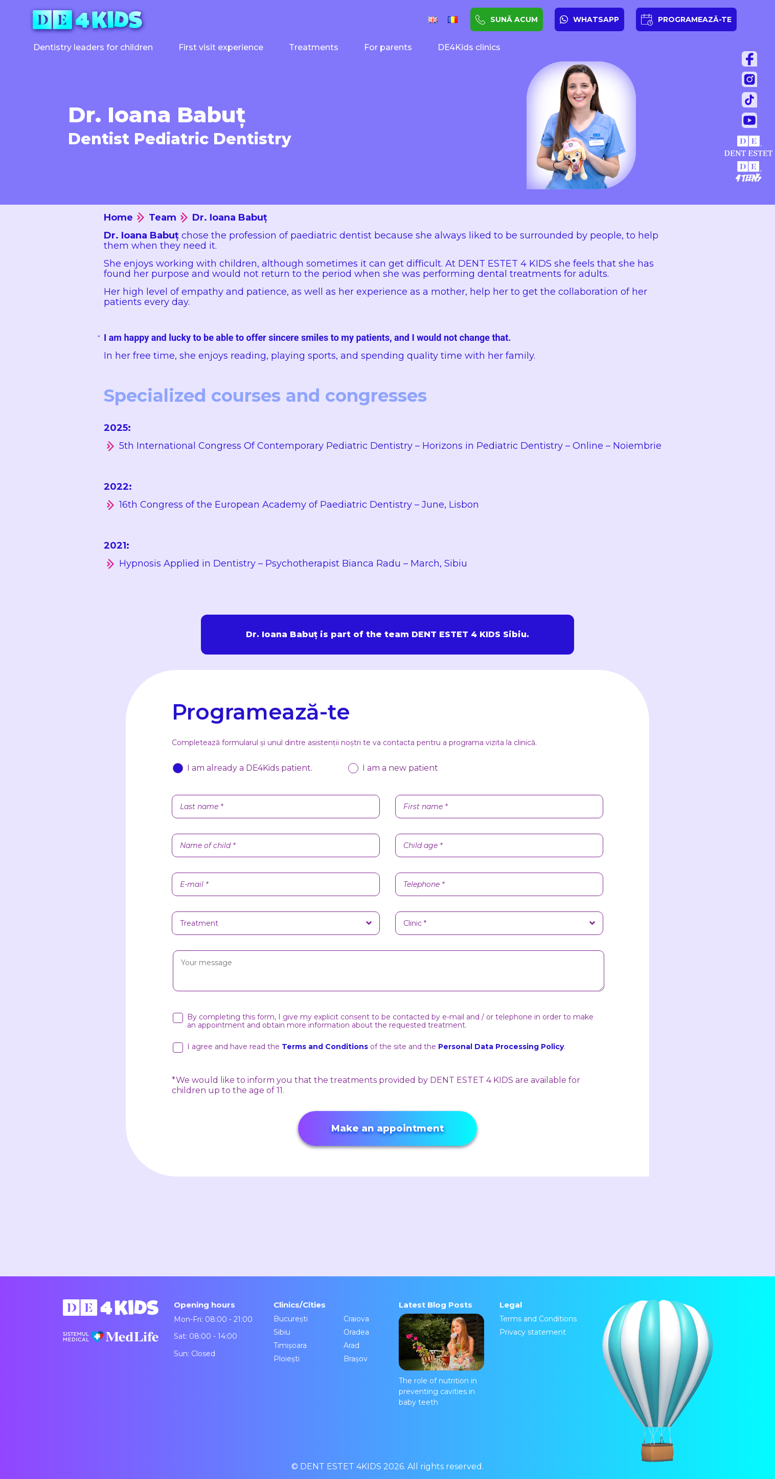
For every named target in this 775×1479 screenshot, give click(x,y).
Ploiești (286, 1358)
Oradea (356, 1332)
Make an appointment (387, 1128)
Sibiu (281, 1332)
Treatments (313, 47)
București (290, 1318)
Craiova (356, 1318)
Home (118, 217)
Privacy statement (532, 1332)
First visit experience (220, 47)
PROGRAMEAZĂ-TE (695, 19)
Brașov (356, 1358)
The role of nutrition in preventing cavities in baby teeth (441, 1360)
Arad (351, 1345)
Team (162, 217)
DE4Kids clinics (469, 47)
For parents (388, 47)
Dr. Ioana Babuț (229, 217)
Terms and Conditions (538, 1318)
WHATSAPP (596, 19)
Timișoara (290, 1345)
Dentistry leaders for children (93, 47)
